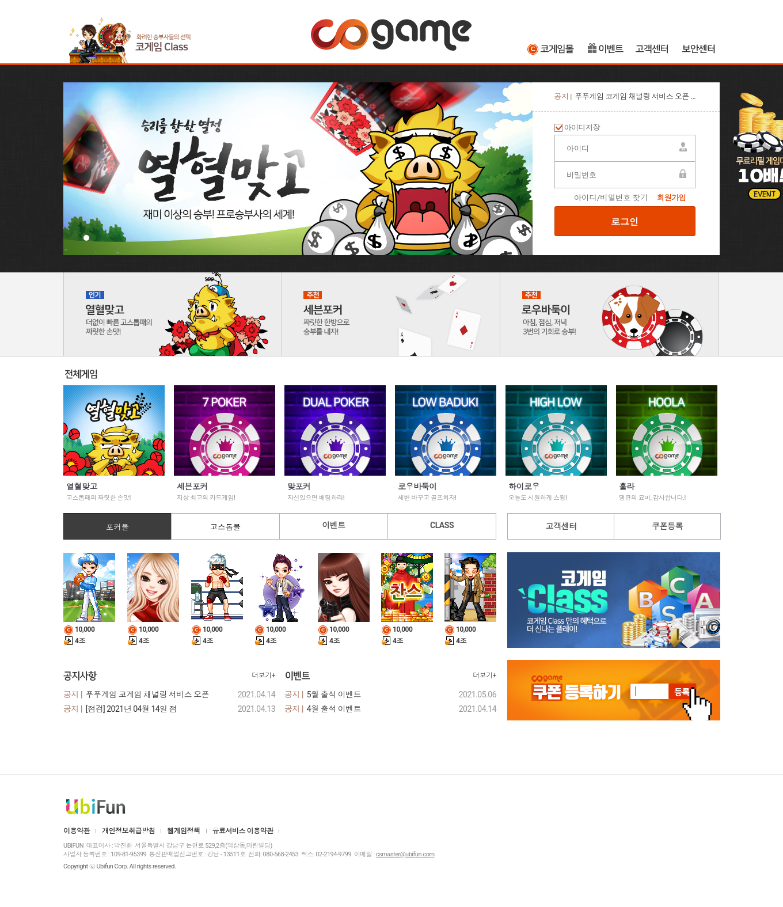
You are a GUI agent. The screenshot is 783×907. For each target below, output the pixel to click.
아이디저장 (582, 128)
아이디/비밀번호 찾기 (611, 197)
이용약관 (76, 831)
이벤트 (606, 48)
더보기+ (263, 675)
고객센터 (653, 48)
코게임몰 (552, 48)
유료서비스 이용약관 (242, 831)
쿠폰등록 (667, 526)
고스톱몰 (225, 527)
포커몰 (117, 527)
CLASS (442, 525)
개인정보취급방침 (128, 831)
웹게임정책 (183, 831)
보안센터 (699, 48)
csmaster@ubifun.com (405, 854)
